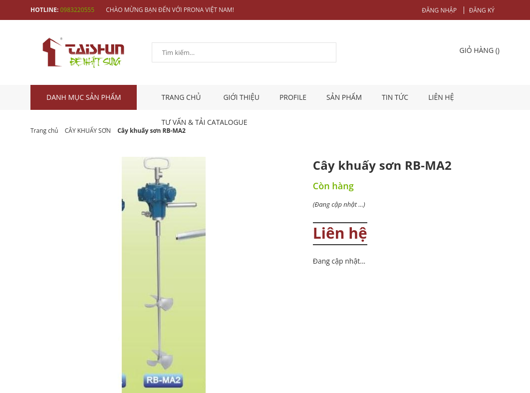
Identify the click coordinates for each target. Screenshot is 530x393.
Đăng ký (482, 10)
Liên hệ (441, 97)
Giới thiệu (241, 97)
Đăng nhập (439, 10)
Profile (292, 97)
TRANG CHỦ (183, 97)
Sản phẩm (344, 97)
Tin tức (395, 97)
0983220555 (77, 9)
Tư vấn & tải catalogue (205, 122)
